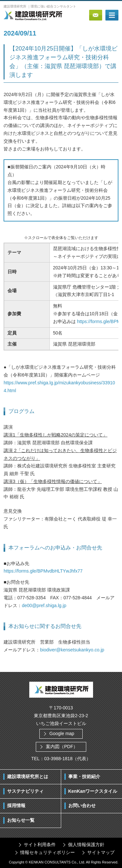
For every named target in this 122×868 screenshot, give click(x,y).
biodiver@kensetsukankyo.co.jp (72, 649)
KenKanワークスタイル (92, 791)
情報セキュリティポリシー (47, 852)
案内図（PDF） (62, 746)
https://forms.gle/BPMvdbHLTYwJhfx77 (43, 571)
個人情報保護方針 (86, 844)
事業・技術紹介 (84, 776)
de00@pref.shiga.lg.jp (44, 605)
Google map (61, 733)
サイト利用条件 (40, 844)
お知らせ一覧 (20, 820)
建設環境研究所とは (27, 776)
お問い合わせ (82, 805)
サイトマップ (101, 852)
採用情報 (16, 805)
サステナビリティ (25, 791)
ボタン (111, 15)
